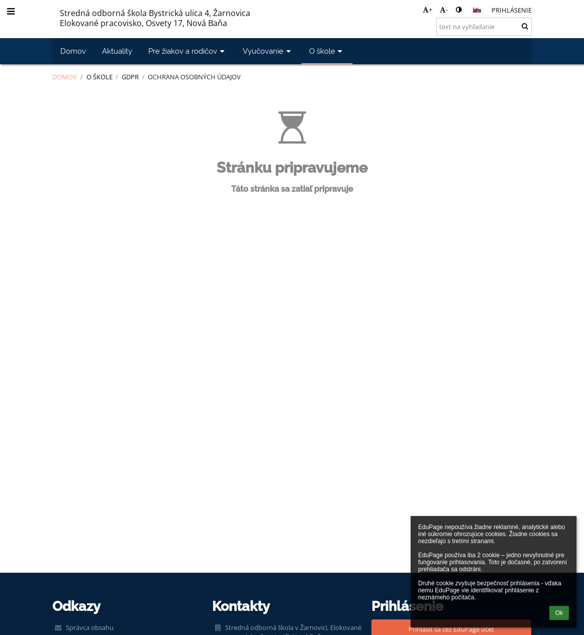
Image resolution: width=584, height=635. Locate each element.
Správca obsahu (90, 627)
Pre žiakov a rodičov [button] (187, 51)
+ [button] (427, 9)
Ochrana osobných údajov (194, 76)
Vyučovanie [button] (268, 51)
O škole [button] (327, 51)
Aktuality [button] (117, 51)
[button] (476, 10)
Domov (64, 76)
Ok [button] (559, 612)
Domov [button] (73, 51)
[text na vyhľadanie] (484, 27)
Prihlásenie (512, 10)
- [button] (444, 9)
